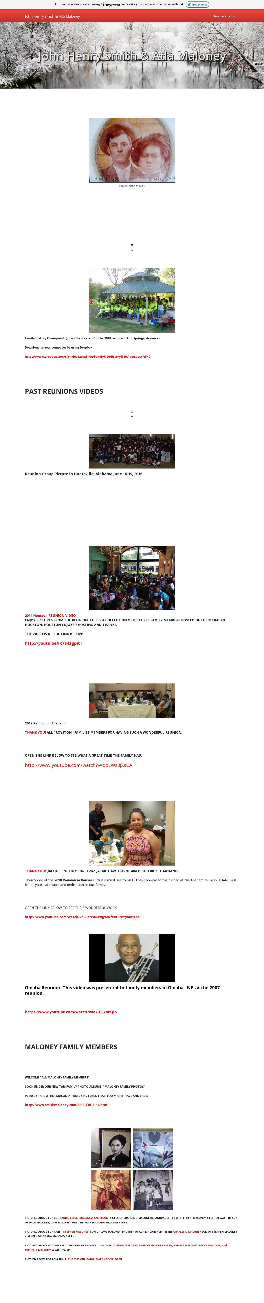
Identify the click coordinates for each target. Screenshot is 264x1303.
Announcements (224, 16)
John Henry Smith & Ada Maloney (132, 55)
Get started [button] (198, 4)
